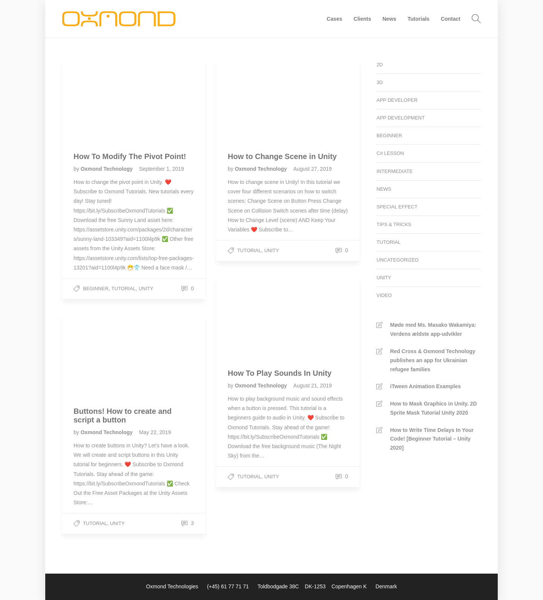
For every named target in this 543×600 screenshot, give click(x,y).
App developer (397, 100)
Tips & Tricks (394, 224)
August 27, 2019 (312, 169)
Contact (450, 19)
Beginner (96, 288)
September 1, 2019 (161, 169)
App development (401, 118)
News (389, 19)
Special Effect (397, 207)
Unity (145, 288)
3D (380, 82)
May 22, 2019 (155, 432)
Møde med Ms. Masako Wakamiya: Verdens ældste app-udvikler (433, 329)
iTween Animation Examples (425, 386)
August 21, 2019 (312, 386)
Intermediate (395, 171)
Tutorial (124, 288)
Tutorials (418, 19)
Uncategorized (398, 260)
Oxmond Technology (107, 169)
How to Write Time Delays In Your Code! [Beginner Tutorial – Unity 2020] (432, 439)
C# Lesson (390, 153)
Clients (362, 19)
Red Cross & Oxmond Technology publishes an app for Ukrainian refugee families (433, 360)
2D (380, 64)
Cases (334, 19)
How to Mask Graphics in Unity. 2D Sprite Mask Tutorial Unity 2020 (433, 408)
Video (384, 295)
